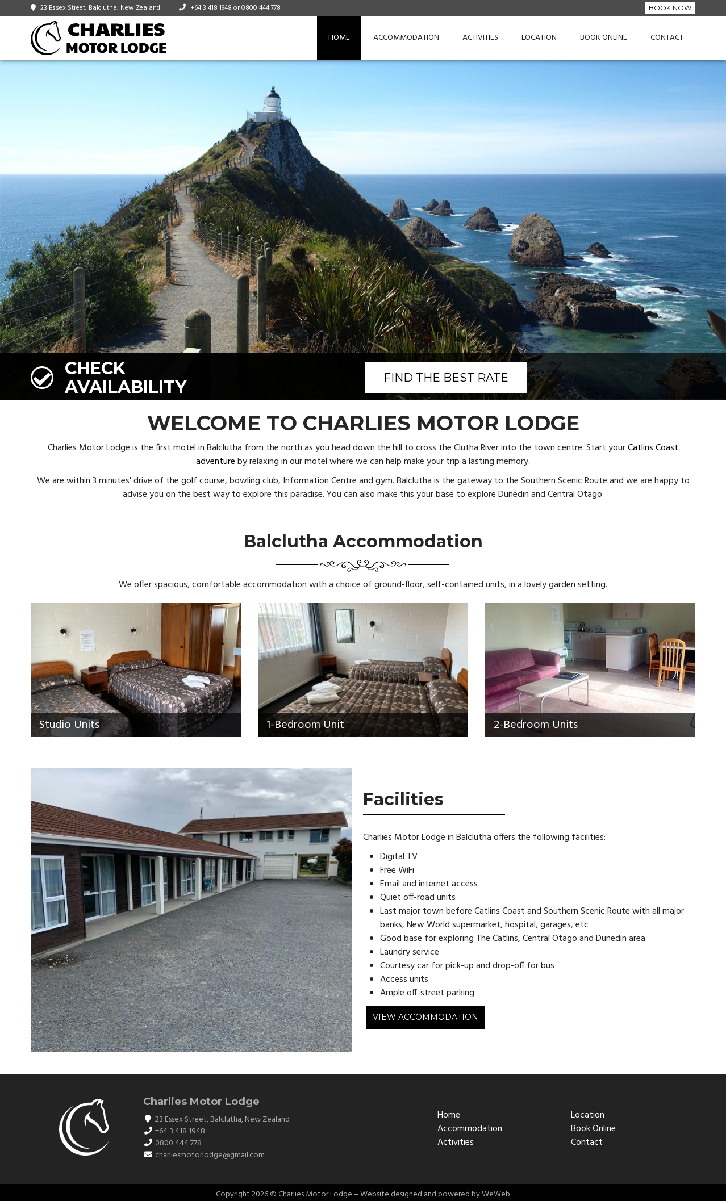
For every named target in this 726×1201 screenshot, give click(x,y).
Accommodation (406, 37)
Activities (480, 37)
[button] (716, 230)
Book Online (603, 37)
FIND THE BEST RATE (445, 377)
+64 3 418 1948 (211, 8)
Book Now (670, 7)
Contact (666, 37)
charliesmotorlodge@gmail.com (210, 1155)
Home (339, 37)
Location (539, 37)
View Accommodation (425, 1017)
